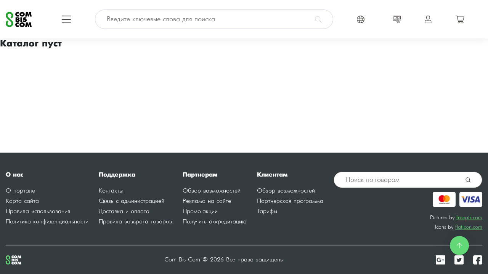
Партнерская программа (290, 201)
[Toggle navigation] (66, 19)
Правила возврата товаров (135, 221)
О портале (20, 191)
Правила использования (38, 211)
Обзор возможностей (212, 191)
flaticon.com (468, 227)
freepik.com (469, 217)
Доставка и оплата (124, 211)
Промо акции (200, 211)
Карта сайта (22, 201)
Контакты (111, 191)
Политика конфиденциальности (47, 221)
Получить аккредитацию (215, 221)
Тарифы (267, 211)
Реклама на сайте (207, 201)
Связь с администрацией (131, 201)
